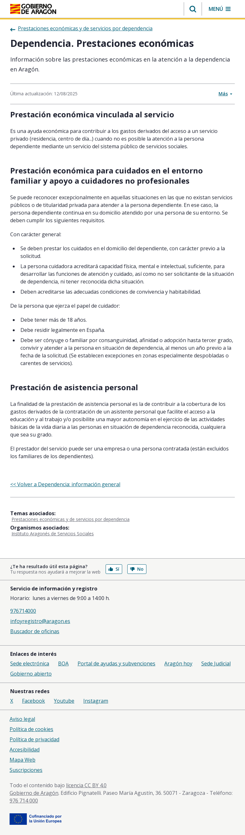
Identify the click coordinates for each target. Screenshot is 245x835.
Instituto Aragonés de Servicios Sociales (52, 534)
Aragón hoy (178, 663)
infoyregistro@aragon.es (40, 621)
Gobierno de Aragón (34, 792)
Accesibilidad (25, 749)
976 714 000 (24, 800)
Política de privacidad (34, 739)
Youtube (64, 700)
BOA (63, 663)
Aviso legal (22, 718)
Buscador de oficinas (34, 631)
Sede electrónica (29, 663)
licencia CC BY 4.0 (86, 785)
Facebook (33, 700)
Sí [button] (113, 569)
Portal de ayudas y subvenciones (116, 663)
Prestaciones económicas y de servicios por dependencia (70, 519)
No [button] (137, 569)
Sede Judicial (216, 663)
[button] (193, 9)
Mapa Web (22, 759)
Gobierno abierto (31, 673)
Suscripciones (26, 769)
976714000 (23, 610)
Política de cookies (31, 729)
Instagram (95, 700)
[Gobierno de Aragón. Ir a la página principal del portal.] (33, 9)
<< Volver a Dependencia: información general (65, 484)
